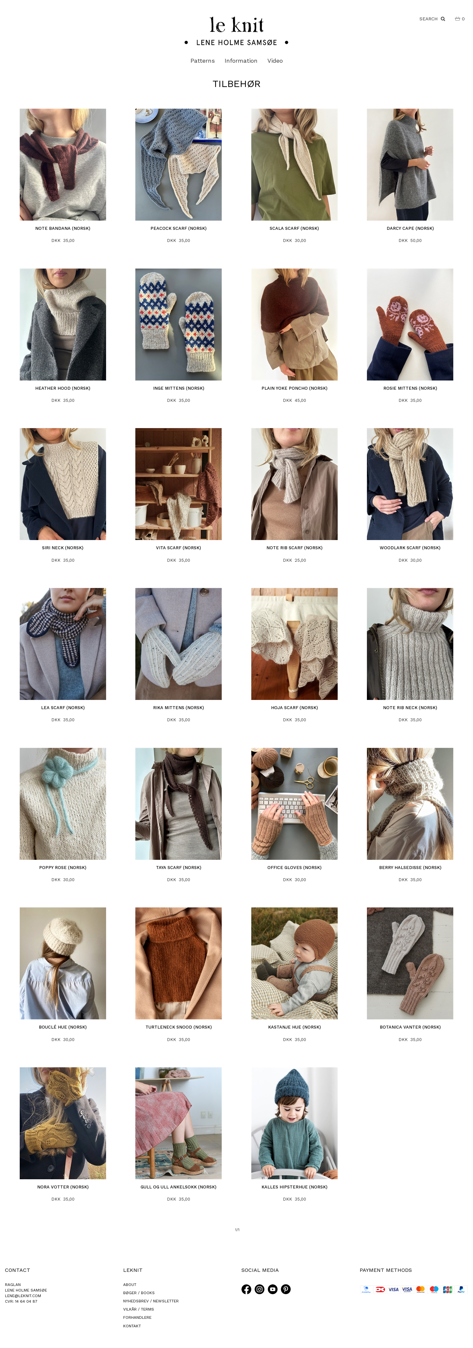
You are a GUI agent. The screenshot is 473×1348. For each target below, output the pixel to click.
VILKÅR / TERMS (138, 1309)
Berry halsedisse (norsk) (410, 867)
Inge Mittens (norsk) (178, 388)
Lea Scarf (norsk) (63, 707)
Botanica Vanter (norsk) (410, 1027)
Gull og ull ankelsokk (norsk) (178, 1187)
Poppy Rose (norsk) (62, 867)
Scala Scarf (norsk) (294, 228)
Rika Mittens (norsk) (178, 707)
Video (275, 60)
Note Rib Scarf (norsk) (294, 547)
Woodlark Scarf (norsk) (410, 547)
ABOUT (129, 1284)
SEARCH (432, 18)
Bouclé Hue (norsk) (63, 1027)
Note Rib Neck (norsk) (410, 707)
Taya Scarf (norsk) (178, 867)
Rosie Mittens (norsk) (410, 388)
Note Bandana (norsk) (62, 228)
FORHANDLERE (137, 1317)
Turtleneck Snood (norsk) (179, 1027)
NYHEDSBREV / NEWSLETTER (151, 1301)
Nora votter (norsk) (63, 1187)
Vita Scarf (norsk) (178, 547)
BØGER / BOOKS (139, 1293)
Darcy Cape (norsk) (410, 228)
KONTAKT (132, 1326)
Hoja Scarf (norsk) (294, 707)
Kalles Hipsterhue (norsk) (294, 1187)
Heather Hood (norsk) (62, 388)
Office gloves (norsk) (294, 867)
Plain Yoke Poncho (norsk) (294, 388)
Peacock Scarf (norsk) (178, 228)
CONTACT (17, 1270)
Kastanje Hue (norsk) (294, 1027)
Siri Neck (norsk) (62, 547)
